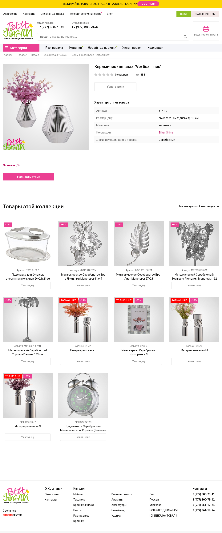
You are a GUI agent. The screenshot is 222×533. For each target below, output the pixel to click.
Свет (153, 494)
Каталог (22, 54)
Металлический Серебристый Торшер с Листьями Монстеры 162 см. (194, 278)
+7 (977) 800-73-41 (50, 27)
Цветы (77, 510)
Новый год (118, 510)
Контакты (29, 13)
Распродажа (53, 47)
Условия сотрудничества (85, 13)
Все (199, 206)
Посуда (35, 54)
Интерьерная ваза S (28, 426)
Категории (16, 48)
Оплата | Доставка (52, 13)
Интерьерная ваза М (194, 350)
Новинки (74, 47)
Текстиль (79, 499)
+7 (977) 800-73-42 (85, 27)
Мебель (78, 494)
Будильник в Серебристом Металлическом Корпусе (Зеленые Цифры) (83, 430)
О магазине (10, 13)
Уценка (116, 515)
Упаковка (155, 504)
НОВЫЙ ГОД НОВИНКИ (164, 510)
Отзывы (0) (11, 165)
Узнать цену (115, 86)
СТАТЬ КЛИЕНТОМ (205, 14)
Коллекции (153, 47)
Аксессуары (119, 504)
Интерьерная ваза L (83, 350)
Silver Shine (166, 132)
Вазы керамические (55, 54)
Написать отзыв (28, 177)
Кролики (78, 520)
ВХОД (183, 14)
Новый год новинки (100, 47)
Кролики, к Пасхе (84, 504)
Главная (8, 54)
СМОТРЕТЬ (148, 3)
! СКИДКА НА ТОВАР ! (163, 515)
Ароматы (117, 499)
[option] (46, 107)
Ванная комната (121, 494)
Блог (110, 13)
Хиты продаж (129, 47)
